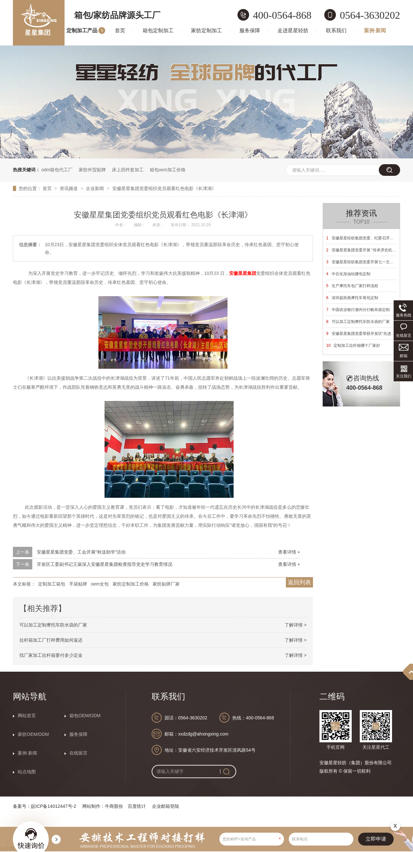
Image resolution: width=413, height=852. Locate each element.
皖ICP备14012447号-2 (53, 806)
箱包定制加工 (158, 30)
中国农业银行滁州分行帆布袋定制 (358, 309)
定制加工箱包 (51, 583)
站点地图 (27, 771)
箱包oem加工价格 (168, 169)
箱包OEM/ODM (84, 715)
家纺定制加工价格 (131, 583)
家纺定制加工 (206, 30)
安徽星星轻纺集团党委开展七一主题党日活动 (367, 262)
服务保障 (249, 30)
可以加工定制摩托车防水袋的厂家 (53, 624)
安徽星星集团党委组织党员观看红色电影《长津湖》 (164, 188)
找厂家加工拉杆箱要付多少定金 (51, 655)
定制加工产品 (81, 30)
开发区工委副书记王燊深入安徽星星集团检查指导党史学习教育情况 (104, 564)
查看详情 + (289, 552)
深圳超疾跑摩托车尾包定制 (352, 298)
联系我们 (336, 30)
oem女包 (100, 583)
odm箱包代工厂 (57, 169)
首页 (120, 30)
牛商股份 (114, 806)
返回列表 (299, 582)
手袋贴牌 (78, 583)
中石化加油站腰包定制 (348, 274)
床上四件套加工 (128, 169)
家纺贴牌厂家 (166, 583)
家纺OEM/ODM (33, 734)
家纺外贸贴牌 (92, 169)
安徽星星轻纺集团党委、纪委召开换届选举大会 (369, 238)
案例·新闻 (375, 30)
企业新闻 (95, 188)
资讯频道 (69, 188)
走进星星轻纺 (292, 30)
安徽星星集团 (242, 273)
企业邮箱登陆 (165, 806)
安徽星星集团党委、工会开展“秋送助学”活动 (81, 552)
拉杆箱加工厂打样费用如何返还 (51, 640)
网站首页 (27, 715)
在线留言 (78, 753)
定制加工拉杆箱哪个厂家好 (353, 345)
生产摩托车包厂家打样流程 (352, 286)
